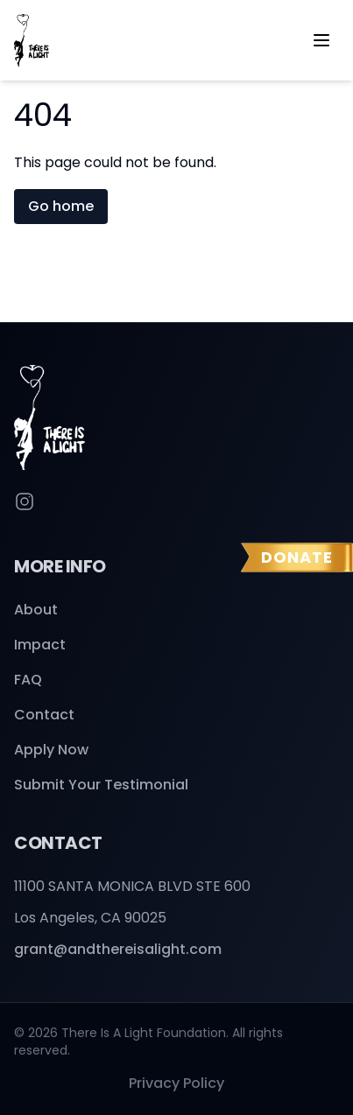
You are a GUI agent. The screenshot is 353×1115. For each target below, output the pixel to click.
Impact (40, 645)
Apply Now (51, 750)
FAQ (28, 680)
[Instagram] (24, 501)
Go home (61, 206)
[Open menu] (321, 40)
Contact (44, 715)
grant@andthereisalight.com (118, 949)
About (36, 610)
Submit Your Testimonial (101, 785)
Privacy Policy (176, 1083)
